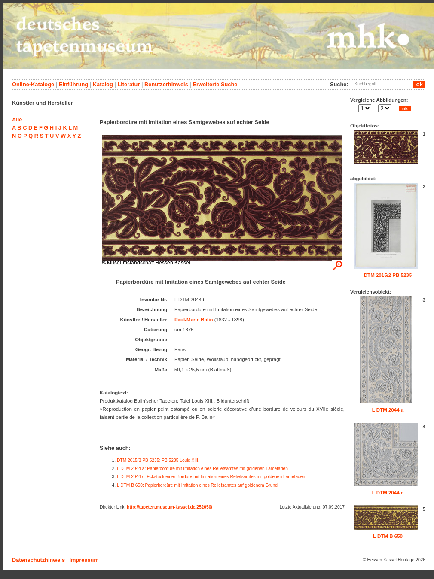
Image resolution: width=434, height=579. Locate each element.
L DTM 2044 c (387, 492)
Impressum (83, 560)
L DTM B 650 (388, 536)
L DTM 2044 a (387, 409)
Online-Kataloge (33, 84)
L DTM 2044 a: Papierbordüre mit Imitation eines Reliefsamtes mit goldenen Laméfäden (202, 468)
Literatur (128, 84)
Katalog (103, 84)
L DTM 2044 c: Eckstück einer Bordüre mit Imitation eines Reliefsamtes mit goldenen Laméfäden (211, 476)
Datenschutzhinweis (38, 560)
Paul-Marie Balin (193, 319)
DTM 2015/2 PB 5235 (388, 275)
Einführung (73, 84)
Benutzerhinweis (166, 84)
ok (404, 108)
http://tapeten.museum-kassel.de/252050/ (169, 507)
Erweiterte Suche (215, 84)
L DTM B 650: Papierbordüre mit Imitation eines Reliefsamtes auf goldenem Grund (197, 485)
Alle (17, 119)
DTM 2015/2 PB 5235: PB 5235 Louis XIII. (158, 460)
